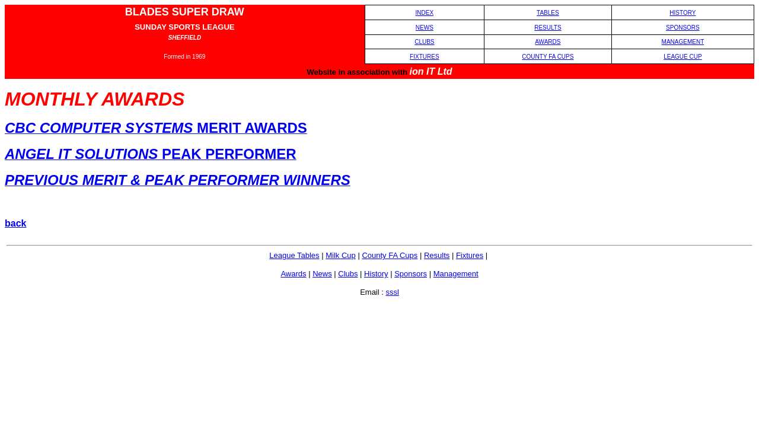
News (322, 273)
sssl (391, 292)
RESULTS (547, 27)
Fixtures (469, 255)
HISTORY (682, 12)
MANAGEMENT (683, 42)
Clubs (348, 273)
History (376, 273)
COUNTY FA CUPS (547, 56)
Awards (293, 273)
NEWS (424, 27)
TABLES (548, 12)
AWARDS (547, 42)
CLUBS (424, 42)
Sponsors (410, 273)
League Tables (294, 255)
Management (456, 273)
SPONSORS (683, 27)
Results (436, 255)
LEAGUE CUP (682, 56)
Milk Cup (341, 255)
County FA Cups (389, 255)
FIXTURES (424, 56)
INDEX (425, 12)
